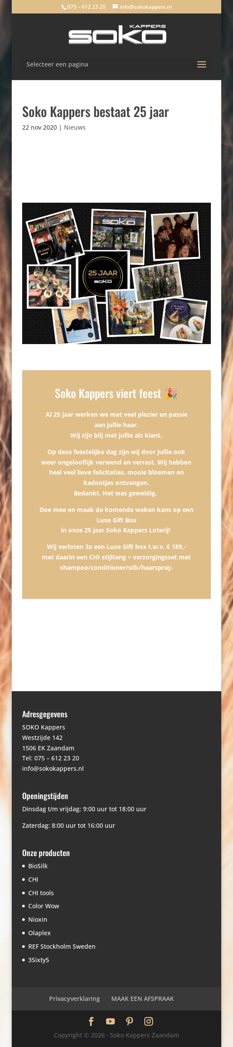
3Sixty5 (38, 960)
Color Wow (43, 906)
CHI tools (41, 893)
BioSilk (38, 866)
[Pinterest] (129, 1022)
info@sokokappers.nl (53, 768)
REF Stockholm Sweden (62, 946)
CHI (33, 879)
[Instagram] (148, 1022)
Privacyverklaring (74, 998)
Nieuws (75, 127)
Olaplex (39, 933)
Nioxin (37, 919)
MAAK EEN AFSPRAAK (142, 998)
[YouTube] (110, 1022)
